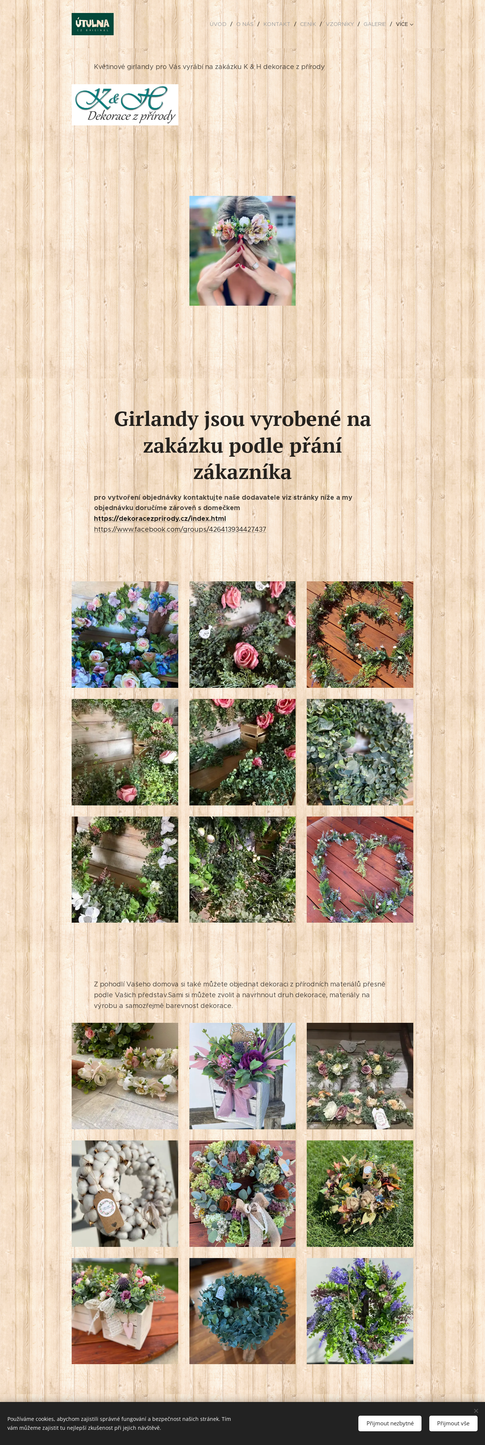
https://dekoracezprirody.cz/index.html (160, 518)
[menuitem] (226, 24)
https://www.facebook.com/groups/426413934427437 (180, 529)
